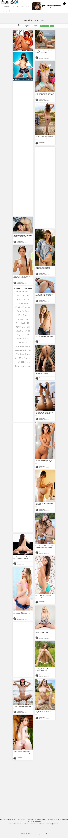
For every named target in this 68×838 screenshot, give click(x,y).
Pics (13, 6)
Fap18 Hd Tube (23, 362)
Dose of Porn (23, 319)
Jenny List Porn (23, 327)
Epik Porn (23, 315)
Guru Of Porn (23, 311)
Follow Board (44, 26)
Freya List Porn (23, 334)
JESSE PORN (23, 331)
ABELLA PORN (23, 323)
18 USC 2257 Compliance (29, 823)
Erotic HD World (23, 307)
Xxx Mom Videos (23, 358)
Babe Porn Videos (23, 366)
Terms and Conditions (15, 823)
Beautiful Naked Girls (44, 58)
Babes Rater (23, 299)
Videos (22, 6)
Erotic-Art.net (32, 834)
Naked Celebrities (23, 350)
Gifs (17, 6)
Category (27, 26)
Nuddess (23, 342)
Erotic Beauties (23, 291)
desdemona (42, 56)
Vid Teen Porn (23, 354)
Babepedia (23, 303)
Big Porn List (23, 295)
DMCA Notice (41, 823)
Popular (28, 6)
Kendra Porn (23, 338)
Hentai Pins (49, 823)
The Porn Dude (23, 346)
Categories (6, 6)
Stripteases (56, 823)
